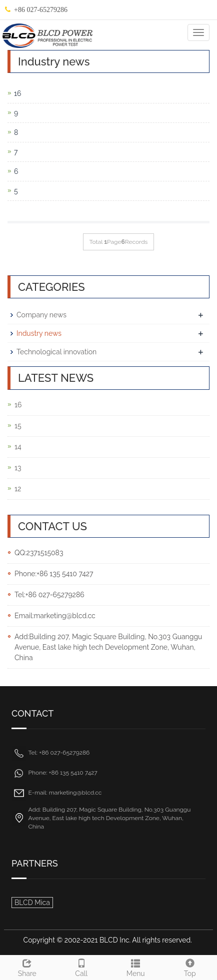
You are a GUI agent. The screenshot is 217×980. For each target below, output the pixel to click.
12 (17, 489)
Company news (41, 315)
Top (190, 967)
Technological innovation (56, 352)
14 (18, 447)
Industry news (39, 333)
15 (18, 426)
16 (17, 93)
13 (17, 468)
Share (27, 967)
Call (81, 967)
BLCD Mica (32, 903)
